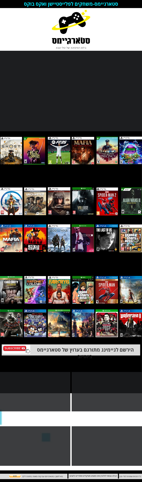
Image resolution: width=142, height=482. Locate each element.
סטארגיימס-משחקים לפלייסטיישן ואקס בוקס (71, 3)
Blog (4, 29)
